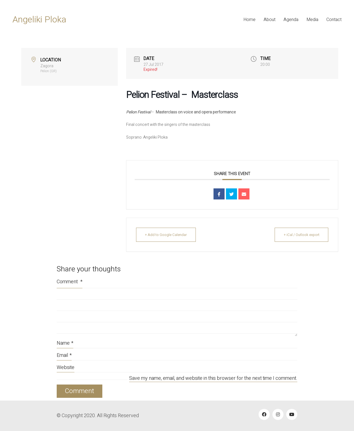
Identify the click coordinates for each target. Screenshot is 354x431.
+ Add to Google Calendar (167, 234)
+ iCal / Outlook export (301, 234)
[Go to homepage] (39, 20)
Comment (69, 281)
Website (65, 367)
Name (65, 343)
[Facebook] (264, 414)
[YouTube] (291, 414)
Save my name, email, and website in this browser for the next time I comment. (213, 378)
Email (64, 355)
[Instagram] (277, 414)
